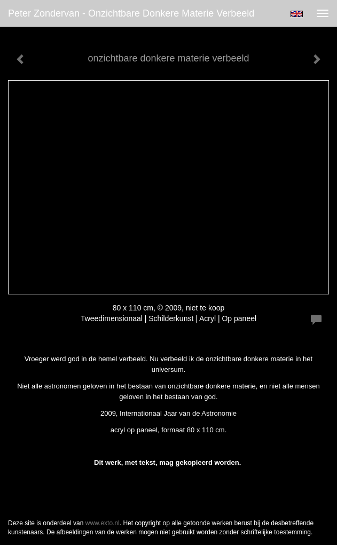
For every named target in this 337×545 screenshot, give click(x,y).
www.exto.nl (102, 523)
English (297, 14)
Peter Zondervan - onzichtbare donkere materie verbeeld (131, 13)
